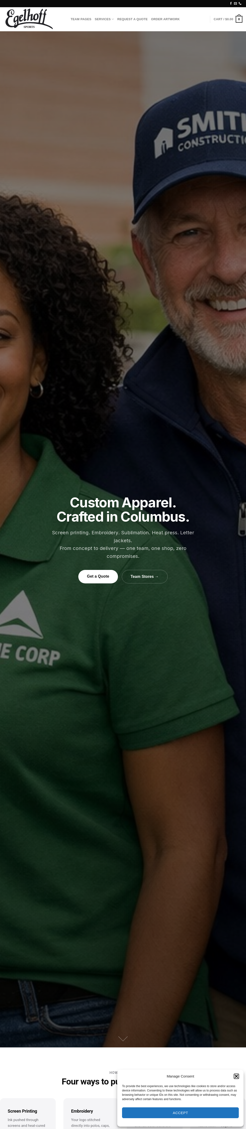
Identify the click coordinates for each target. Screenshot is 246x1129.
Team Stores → (145, 576)
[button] (236, 1076)
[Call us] (240, 3)
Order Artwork (165, 19)
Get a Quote (98, 576)
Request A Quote (132, 19)
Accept (180, 1113)
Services (104, 19)
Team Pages (81, 19)
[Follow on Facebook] (230, 3)
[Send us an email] (235, 3)
